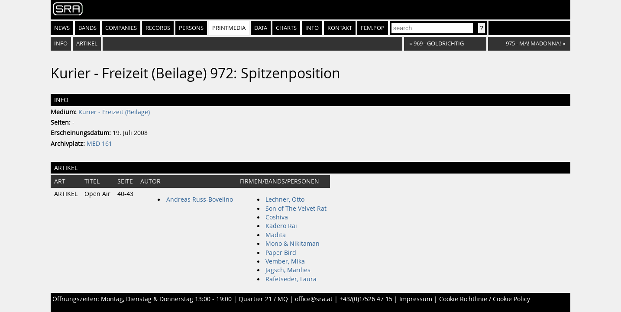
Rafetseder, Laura (291, 279)
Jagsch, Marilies (287, 270)
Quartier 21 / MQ (263, 299)
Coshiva (276, 217)
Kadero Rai (281, 226)
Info (312, 28)
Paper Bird (280, 253)
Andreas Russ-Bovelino (199, 199)
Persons (191, 28)
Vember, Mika (285, 261)
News (62, 28)
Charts (286, 28)
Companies (121, 28)
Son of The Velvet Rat (296, 208)
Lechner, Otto (284, 199)
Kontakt (339, 28)
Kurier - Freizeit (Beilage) (114, 112)
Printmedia (229, 28)
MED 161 (99, 144)
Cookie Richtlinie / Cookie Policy (484, 299)
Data (260, 28)
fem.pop (373, 28)
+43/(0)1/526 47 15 (366, 299)
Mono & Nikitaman (292, 244)
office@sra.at (314, 299)
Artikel (86, 43)
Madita (275, 235)
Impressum (415, 299)
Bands (87, 28)
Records (158, 28)
